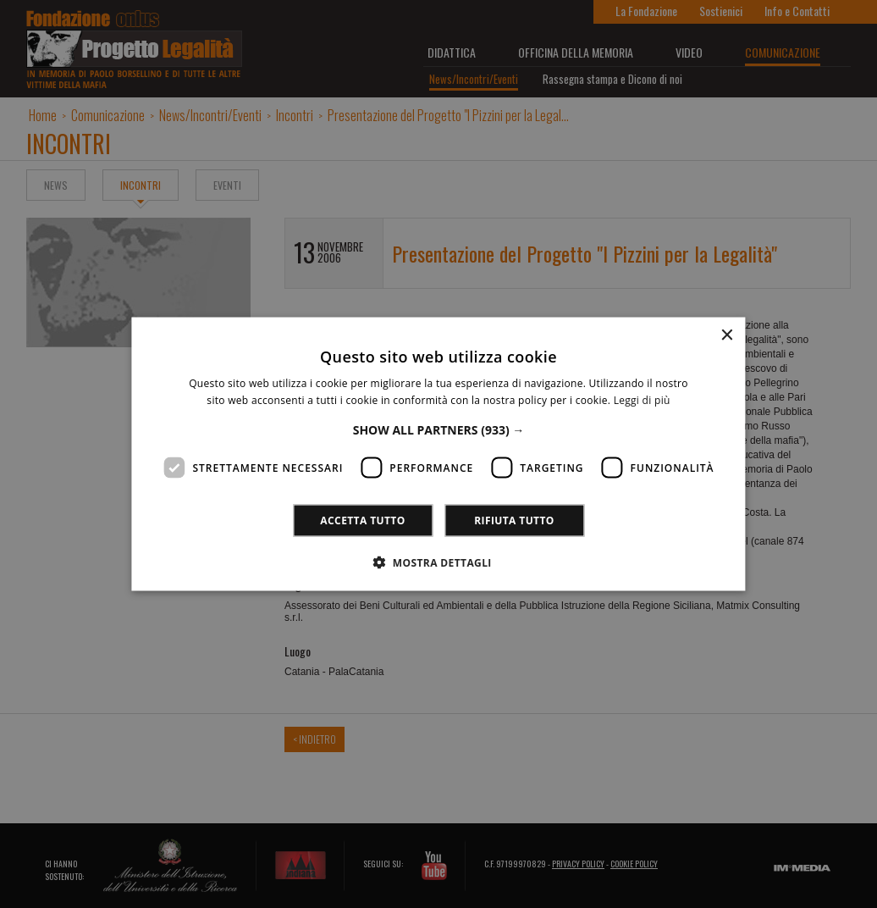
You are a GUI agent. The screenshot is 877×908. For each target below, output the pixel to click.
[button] (439, 429)
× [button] (726, 335)
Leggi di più (642, 400)
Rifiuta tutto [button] (514, 519)
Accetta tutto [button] (362, 519)
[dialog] (438, 454)
